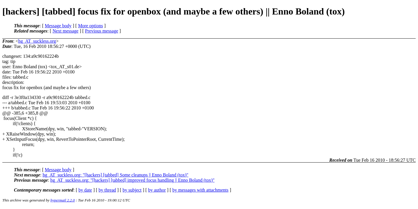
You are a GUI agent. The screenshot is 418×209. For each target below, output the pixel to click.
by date (85, 190)
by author (157, 190)
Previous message (101, 30)
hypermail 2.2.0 (63, 200)
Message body (58, 25)
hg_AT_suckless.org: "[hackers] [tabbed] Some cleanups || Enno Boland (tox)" (115, 174)
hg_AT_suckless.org (37, 41)
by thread (107, 190)
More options (90, 25)
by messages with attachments (200, 190)
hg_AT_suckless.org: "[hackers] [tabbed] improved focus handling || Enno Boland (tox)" (132, 180)
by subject (131, 190)
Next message (65, 30)
